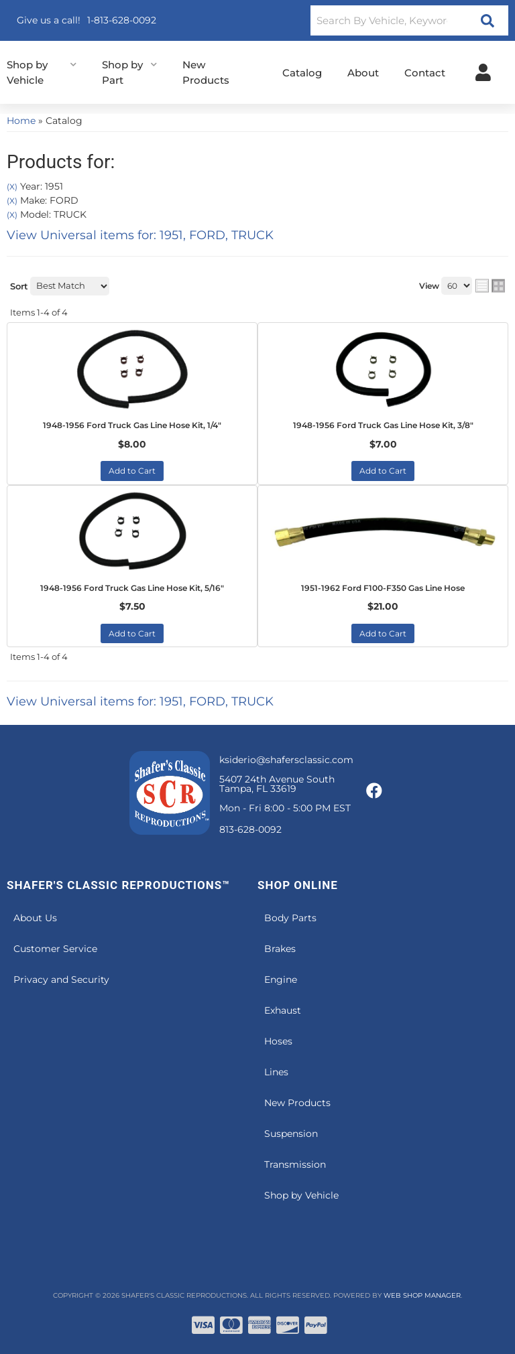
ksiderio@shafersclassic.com (286, 759)
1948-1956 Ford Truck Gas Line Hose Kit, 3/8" (383, 425)
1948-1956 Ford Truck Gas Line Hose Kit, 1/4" (132, 425)
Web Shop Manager (422, 1295)
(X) (12, 187)
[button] (409, 20)
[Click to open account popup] (483, 72)
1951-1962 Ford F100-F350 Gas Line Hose (383, 588)
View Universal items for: (140, 235)
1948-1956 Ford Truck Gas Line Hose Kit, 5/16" (132, 588)
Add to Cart (132, 471)
